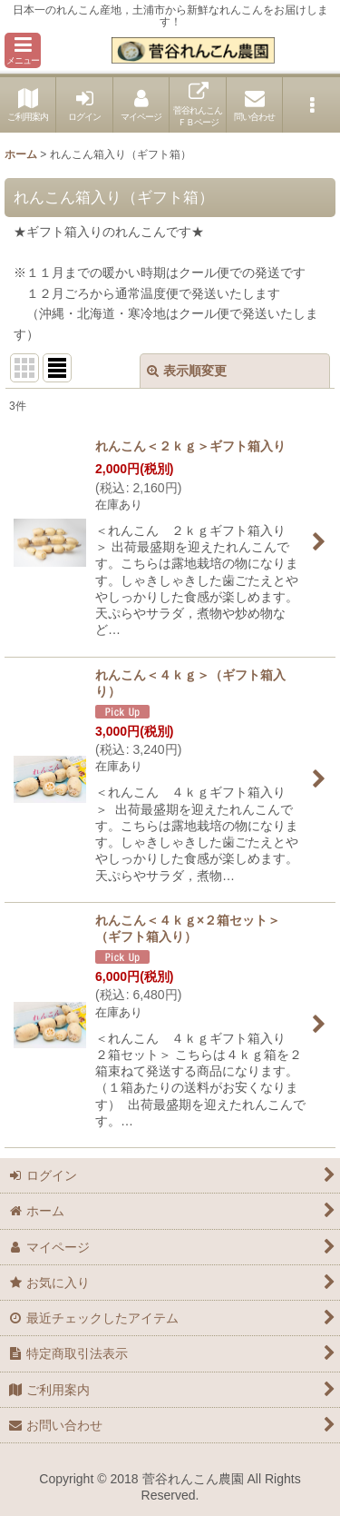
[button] (23, 50)
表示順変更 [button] (187, 370)
